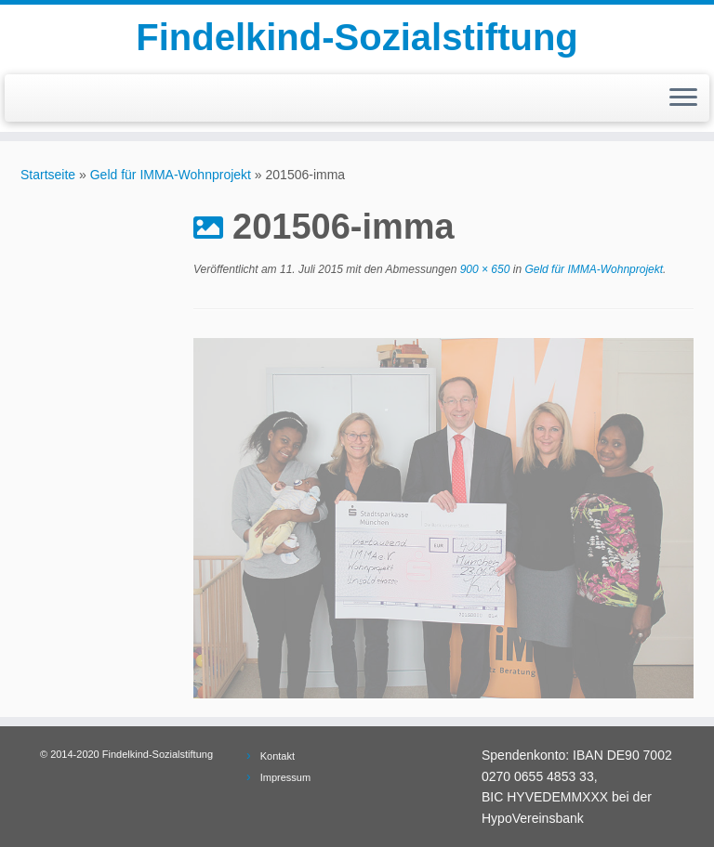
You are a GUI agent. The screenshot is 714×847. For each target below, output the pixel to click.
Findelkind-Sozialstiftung (357, 37)
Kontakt (277, 756)
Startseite (47, 174)
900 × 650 (482, 269)
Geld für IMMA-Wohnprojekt (170, 174)
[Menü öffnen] (683, 98)
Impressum (285, 777)
